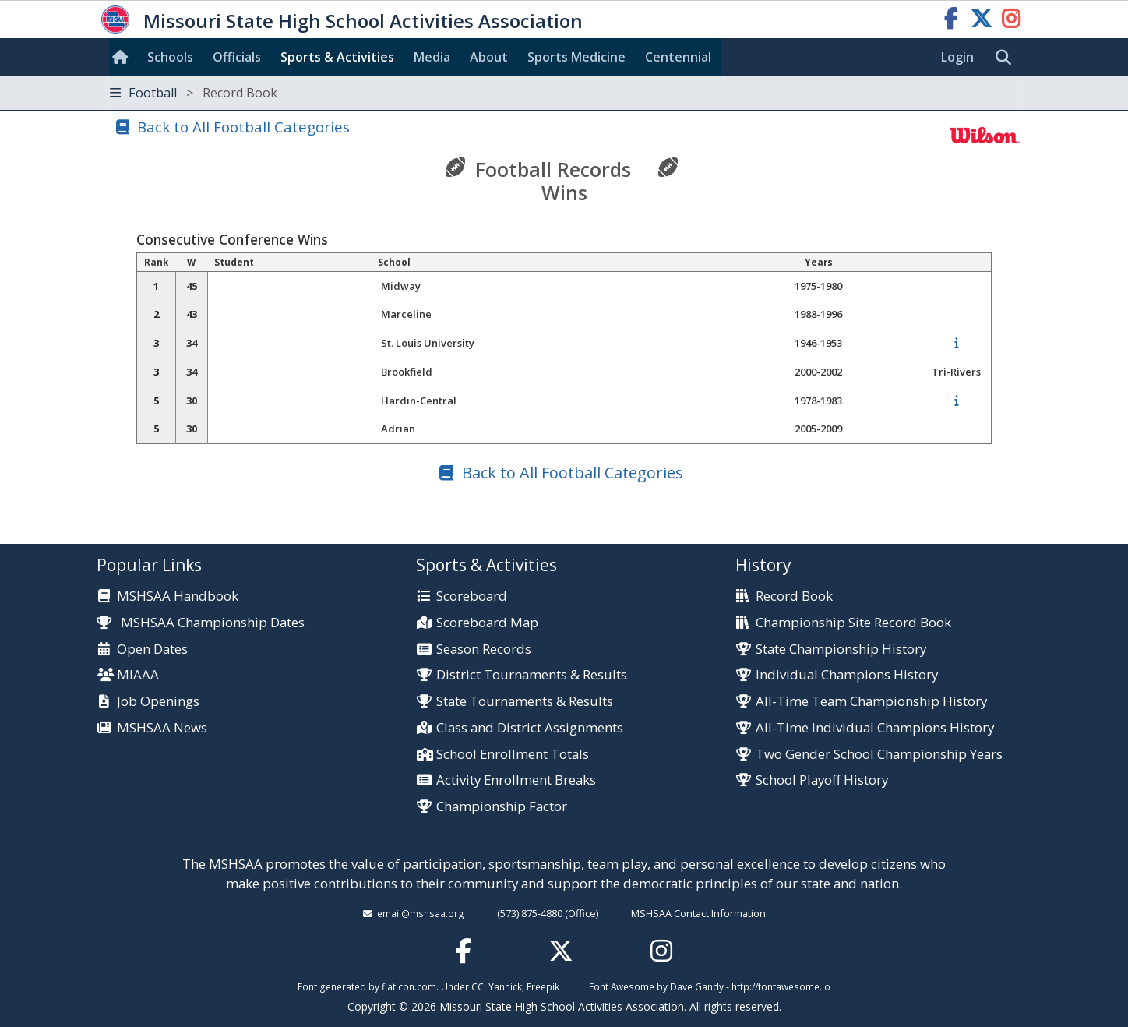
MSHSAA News (162, 728)
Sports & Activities (337, 56)
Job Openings (158, 701)
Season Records (483, 649)
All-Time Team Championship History (871, 701)
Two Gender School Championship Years (879, 754)
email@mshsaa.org (420, 913)
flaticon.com (409, 986)
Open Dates (152, 649)
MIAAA (138, 675)
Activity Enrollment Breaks (516, 780)
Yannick (505, 986)
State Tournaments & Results (524, 701)
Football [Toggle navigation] (193, 92)
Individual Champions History (847, 675)
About (489, 56)
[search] (1007, 57)
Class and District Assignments (529, 728)
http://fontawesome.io (780, 986)
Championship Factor (501, 806)
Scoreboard (471, 596)
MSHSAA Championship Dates (201, 622)
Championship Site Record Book (853, 623)
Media (432, 56)
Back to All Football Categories (243, 126)
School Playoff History (822, 780)
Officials (237, 56)
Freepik (543, 986)
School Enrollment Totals (512, 754)
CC (477, 986)
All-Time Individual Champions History (875, 728)
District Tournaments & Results (531, 675)
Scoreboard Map (487, 623)
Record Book (794, 596)
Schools (170, 56)
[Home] (123, 57)
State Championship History (841, 649)
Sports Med (576, 56)
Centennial (678, 56)
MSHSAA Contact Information (698, 913)
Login (957, 56)
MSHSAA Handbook (177, 596)
